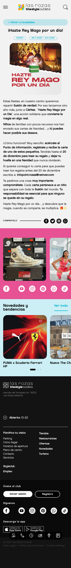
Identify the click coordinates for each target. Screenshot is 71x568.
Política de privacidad (31, 546)
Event (19, 38)
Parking (7, 438)
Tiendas (43, 433)
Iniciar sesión (18, 494)
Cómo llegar (10, 442)
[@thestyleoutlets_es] (64, 291)
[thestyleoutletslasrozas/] (6, 291)
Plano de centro (12, 450)
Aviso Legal (9, 546)
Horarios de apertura (15, 446)
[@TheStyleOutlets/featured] (21, 291)
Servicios (8, 458)
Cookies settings (55, 546)
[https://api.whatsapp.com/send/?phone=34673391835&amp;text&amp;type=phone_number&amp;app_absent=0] (54, 291)
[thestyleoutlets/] (43, 291)
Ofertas (44, 444)
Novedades (46, 449)
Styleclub (9, 466)
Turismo (44, 454)
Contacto (8, 454)
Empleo (7, 471)
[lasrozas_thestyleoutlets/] (32, 291)
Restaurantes (48, 438)
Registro (47, 494)
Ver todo (61, 305)
